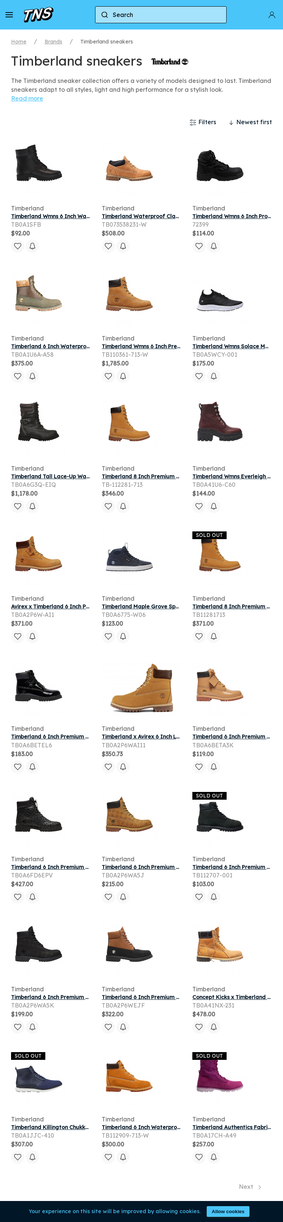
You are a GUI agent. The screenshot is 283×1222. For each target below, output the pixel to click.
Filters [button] (202, 122)
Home (19, 41)
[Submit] (104, 15)
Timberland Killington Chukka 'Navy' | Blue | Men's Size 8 (84, 1127)
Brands (53, 41)
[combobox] (161, 14)
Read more (27, 98)
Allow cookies (228, 1211)
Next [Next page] (250, 1186)
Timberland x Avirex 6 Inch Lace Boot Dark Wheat (167, 736)
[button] (9, 14)
